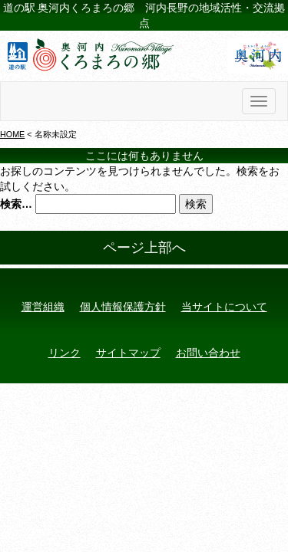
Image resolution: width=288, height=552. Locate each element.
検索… (16, 204)
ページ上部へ (144, 247)
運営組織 (43, 307)
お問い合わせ (208, 353)
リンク (64, 353)
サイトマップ (128, 353)
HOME (12, 134)
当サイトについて (224, 307)
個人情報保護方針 (123, 307)
